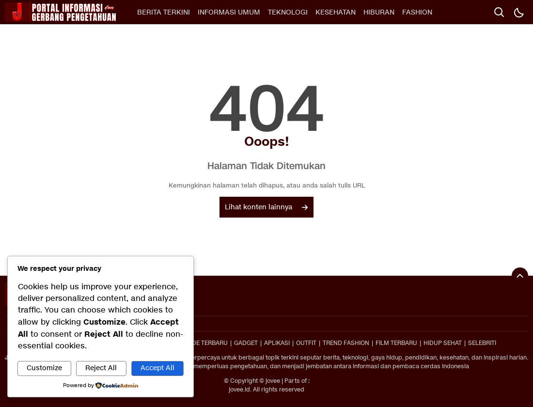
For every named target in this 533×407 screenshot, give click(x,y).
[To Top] (520, 275)
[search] (499, 12)
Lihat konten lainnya (266, 207)
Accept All (157, 368)
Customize (44, 368)
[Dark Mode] (518, 12)
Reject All (101, 368)
